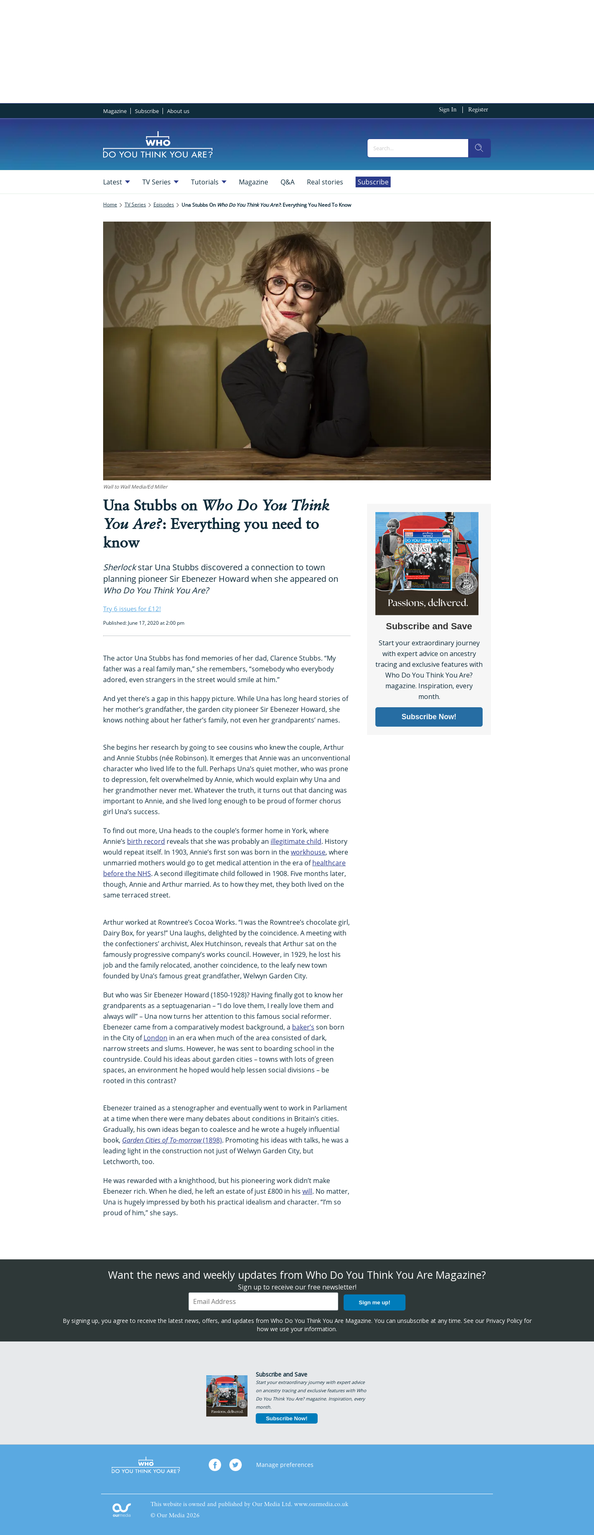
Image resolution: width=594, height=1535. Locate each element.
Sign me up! (374, 1302)
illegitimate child (296, 841)
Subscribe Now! (287, 1418)
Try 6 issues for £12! (132, 609)
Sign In (448, 110)
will (307, 1191)
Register (478, 110)
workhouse (308, 852)
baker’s (303, 1027)
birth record (146, 841)
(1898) (172, 1140)
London (155, 1037)
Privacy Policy (504, 1321)
